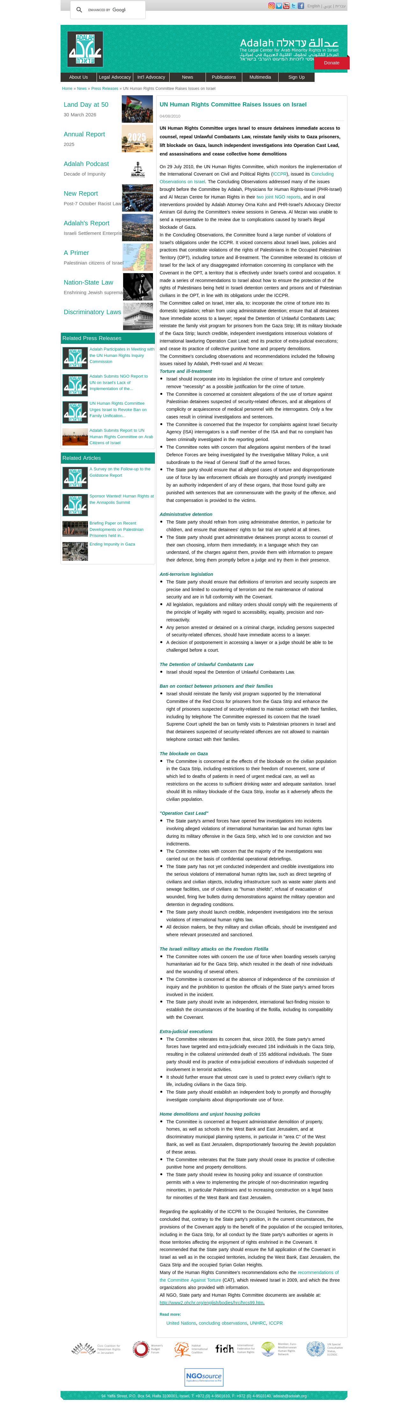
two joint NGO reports (279, 197)
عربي (328, 6)
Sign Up (296, 77)
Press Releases (104, 88)
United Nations (181, 1323)
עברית (340, 6)
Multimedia (260, 77)
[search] (107, 10)
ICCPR (280, 174)
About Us (78, 77)
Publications (224, 77)
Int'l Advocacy (151, 77)
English (313, 6)
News (187, 77)
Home (67, 88)
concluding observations (223, 1323)
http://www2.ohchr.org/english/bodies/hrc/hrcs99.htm (211, 1303)
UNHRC (258, 1323)
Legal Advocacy (115, 77)
